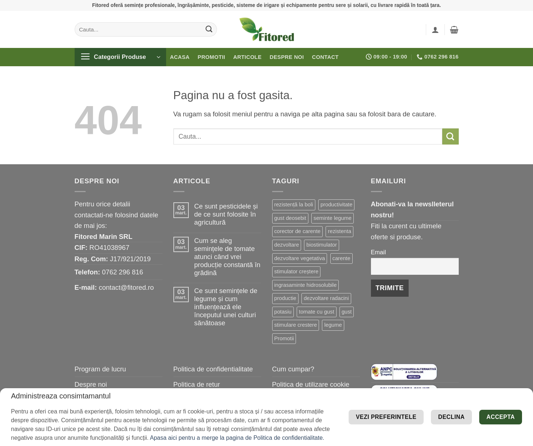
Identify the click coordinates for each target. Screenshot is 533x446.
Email (378, 252)
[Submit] (209, 29)
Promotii (211, 57)
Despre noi (287, 57)
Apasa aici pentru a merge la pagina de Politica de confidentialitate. (237, 438)
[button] (435, 30)
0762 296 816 (122, 272)
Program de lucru (100, 369)
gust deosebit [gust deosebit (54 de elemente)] (290, 218)
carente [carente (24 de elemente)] (341, 258)
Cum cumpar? (293, 369)
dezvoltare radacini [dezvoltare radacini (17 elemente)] (326, 298)
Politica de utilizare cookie (311, 384)
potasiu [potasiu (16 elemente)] (283, 312)
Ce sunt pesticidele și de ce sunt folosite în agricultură (226, 214)
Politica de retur (196, 384)
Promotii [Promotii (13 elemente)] (284, 338)
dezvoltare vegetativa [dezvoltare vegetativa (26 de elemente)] (299, 258)
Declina (434, 428)
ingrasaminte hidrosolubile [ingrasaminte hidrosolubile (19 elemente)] (305, 285)
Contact (325, 57)
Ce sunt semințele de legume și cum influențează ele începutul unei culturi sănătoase (226, 307)
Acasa (180, 57)
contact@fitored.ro (126, 287)
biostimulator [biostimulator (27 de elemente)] (321, 245)
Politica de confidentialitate (213, 369)
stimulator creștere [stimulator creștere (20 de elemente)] (296, 271)
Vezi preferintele (478, 406)
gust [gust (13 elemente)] (347, 312)
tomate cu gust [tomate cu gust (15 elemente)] (316, 312)
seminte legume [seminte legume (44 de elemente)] (333, 218)
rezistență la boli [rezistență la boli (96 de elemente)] (293, 204)
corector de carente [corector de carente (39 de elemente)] (297, 231)
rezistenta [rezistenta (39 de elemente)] (339, 231)
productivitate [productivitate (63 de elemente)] (336, 204)
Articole (247, 57)
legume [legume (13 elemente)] (333, 325)
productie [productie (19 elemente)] (285, 298)
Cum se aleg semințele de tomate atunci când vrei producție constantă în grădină (227, 257)
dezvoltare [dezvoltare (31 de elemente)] (286, 245)
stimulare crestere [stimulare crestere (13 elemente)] (295, 325)
